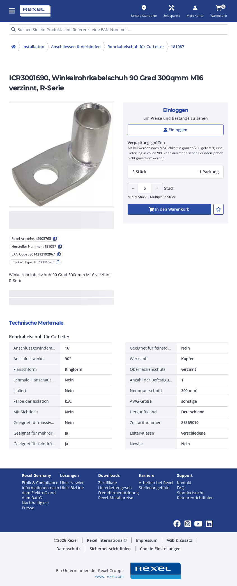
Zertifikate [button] (107, 482)
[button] (12, 11)
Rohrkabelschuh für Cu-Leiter (135, 46)
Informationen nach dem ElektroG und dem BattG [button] (40, 492)
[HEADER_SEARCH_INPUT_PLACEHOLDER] (118, 29)
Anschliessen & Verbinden (76, 46)
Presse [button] (28, 507)
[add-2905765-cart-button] (169, 209)
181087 (177, 46)
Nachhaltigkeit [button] (35, 502)
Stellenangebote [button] (154, 487)
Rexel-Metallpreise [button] (115, 497)
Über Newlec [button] (72, 482)
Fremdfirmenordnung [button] (118, 492)
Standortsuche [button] (190, 492)
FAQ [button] (181, 487)
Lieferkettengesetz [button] (115, 487)
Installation (33, 46)
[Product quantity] (144, 188)
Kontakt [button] (184, 482)
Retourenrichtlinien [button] (195, 497)
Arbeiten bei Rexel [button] (156, 482)
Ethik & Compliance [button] (40, 482)
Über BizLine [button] (72, 487)
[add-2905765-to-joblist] (218, 209)
